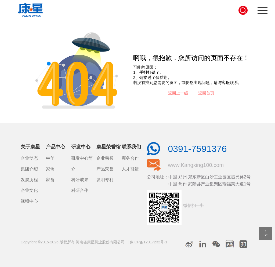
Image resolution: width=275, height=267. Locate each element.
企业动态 (29, 158)
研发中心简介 (82, 163)
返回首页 (206, 93)
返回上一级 (178, 93)
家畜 (50, 179)
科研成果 (79, 179)
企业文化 (29, 190)
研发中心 (81, 146)
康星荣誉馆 (108, 146)
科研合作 (79, 190)
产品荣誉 (105, 169)
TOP (265, 234)
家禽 (50, 169)
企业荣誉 (105, 158)
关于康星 (30, 146)
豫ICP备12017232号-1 (148, 242)
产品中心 (55, 146)
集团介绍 (29, 169)
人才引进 (130, 169)
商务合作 (130, 158)
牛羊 (50, 158)
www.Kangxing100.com (196, 165)
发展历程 (29, 179)
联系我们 (131, 146)
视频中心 (29, 201)
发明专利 (105, 179)
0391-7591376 (197, 149)
